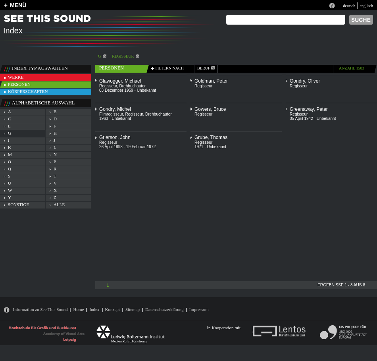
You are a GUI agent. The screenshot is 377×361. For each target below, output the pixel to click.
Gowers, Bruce (210, 109)
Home (78, 309)
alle (59, 204)
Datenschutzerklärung (164, 309)
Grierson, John (115, 137)
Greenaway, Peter (309, 109)
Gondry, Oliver (305, 81)
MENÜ (18, 5)
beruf (206, 68)
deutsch (349, 6)
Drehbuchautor (132, 86)
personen (19, 84)
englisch (366, 6)
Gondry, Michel (115, 109)
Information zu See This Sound (40, 309)
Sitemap (132, 309)
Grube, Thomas (210, 137)
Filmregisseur (111, 114)
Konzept (112, 309)
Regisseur (125, 56)
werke (15, 77)
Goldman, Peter (211, 81)
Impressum (199, 309)
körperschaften (28, 91)
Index (94, 309)
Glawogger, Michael (120, 81)
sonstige (18, 204)
